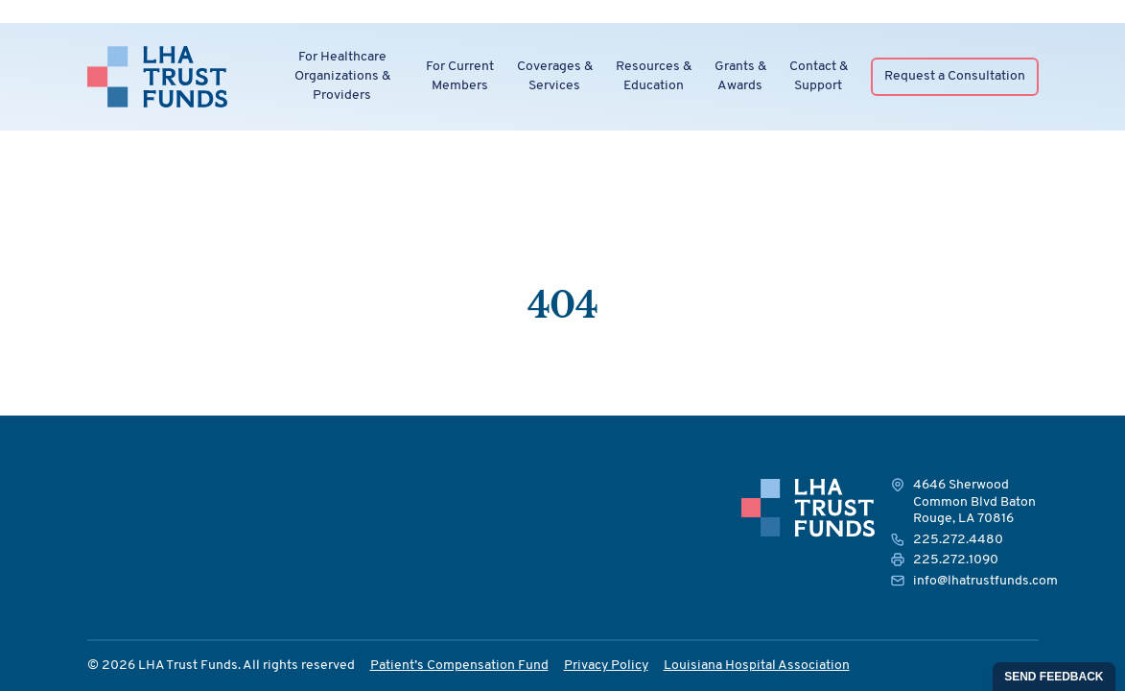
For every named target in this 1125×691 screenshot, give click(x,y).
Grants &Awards (740, 76)
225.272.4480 (958, 540)
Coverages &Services (555, 76)
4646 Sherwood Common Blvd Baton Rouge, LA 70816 (974, 502)
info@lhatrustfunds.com (985, 581)
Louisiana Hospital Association (757, 665)
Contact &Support (818, 76)
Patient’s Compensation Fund (459, 665)
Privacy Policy (606, 665)
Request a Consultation (954, 76)
